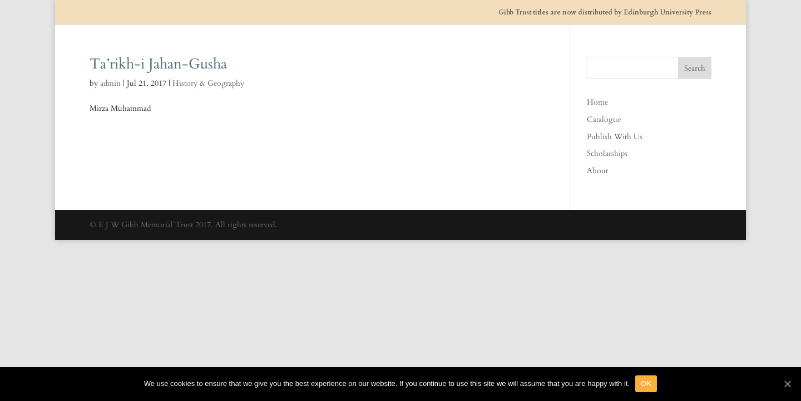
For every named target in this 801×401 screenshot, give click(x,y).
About (597, 170)
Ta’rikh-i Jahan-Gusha (158, 64)
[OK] (787, 383)
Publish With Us (614, 136)
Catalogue (604, 119)
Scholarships (607, 153)
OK (646, 383)
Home (597, 102)
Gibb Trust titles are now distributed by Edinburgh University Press (604, 12)
